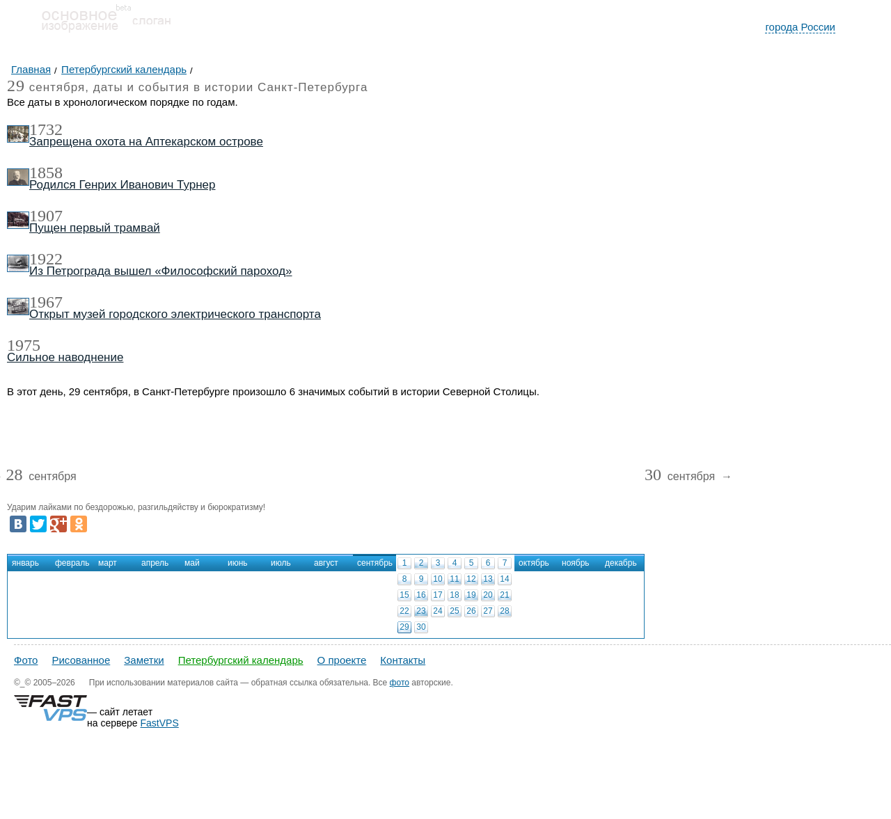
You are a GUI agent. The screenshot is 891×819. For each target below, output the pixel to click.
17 (437, 595)
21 (504, 595)
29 (404, 627)
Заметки (144, 660)
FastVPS (160, 723)
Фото (26, 660)
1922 (46, 259)
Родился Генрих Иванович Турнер (122, 184)
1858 (46, 173)
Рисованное (81, 660)
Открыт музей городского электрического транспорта (175, 314)
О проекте (342, 660)
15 (404, 595)
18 (454, 595)
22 (404, 611)
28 (504, 611)
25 (454, 611)
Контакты (402, 660)
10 (437, 579)
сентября (41, 477)
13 (487, 579)
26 (470, 611)
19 (470, 595)
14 (504, 579)
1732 (46, 129)
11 (454, 579)
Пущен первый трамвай (94, 227)
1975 (23, 345)
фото (399, 682)
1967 (46, 302)
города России (800, 27)
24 (437, 611)
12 (470, 579)
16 (420, 595)
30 (420, 627)
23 (420, 611)
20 (487, 595)
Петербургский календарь (240, 660)
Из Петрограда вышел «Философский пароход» (160, 271)
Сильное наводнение (65, 357)
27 (487, 611)
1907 (46, 216)
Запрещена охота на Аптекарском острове (146, 141)
